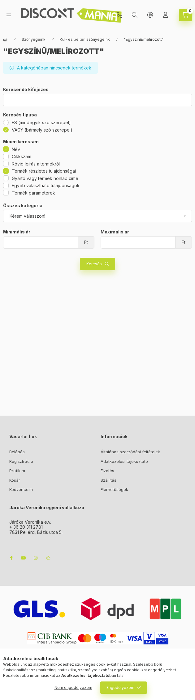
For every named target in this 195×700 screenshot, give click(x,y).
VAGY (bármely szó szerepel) (42, 129)
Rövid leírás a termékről (36, 163)
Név (16, 149)
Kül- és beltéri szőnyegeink (85, 39)
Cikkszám (21, 156)
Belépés (17, 451)
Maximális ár (115, 231)
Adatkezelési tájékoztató (124, 461)
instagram (36, 558)
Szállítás (108, 480)
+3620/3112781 (119, 15)
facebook (11, 558)
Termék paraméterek (33, 192)
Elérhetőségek (114, 489)
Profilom (17, 470)
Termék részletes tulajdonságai (44, 171)
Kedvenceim (21, 489)
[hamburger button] (8, 15)
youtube (23, 558)
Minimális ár (16, 231)
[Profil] (165, 15)
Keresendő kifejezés (26, 89)
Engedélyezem (120, 687)
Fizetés (107, 470)
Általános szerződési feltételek (130, 451)
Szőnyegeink (34, 39)
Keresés (94, 264)
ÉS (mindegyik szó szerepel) (41, 122)
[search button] (134, 15)
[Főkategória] (5, 39)
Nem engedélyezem (73, 687)
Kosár (14, 480)
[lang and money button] (150, 15)
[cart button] (185, 15)
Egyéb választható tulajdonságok (46, 185)
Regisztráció (21, 461)
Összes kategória (22, 205)
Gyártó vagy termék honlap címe (45, 178)
